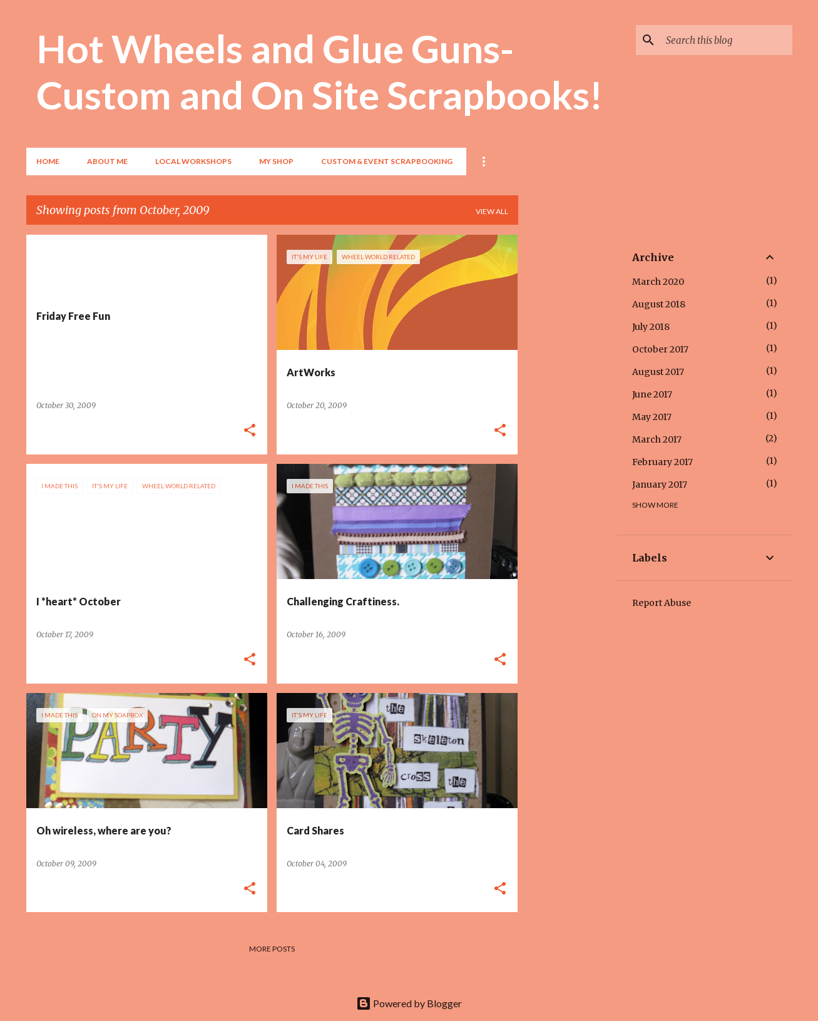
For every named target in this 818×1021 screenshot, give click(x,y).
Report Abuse (661, 602)
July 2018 (651, 326)
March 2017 (657, 439)
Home (47, 161)
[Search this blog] (726, 40)
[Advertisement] (568, 422)
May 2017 (652, 417)
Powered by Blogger (409, 1003)
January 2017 (659, 484)
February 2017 (662, 462)
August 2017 (658, 371)
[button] (249, 431)
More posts (272, 948)
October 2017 (660, 349)
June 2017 (652, 394)
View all (492, 211)
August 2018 (658, 304)
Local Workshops (193, 161)
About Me (107, 161)
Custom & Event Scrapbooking (386, 161)
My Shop (276, 161)
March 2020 (658, 281)
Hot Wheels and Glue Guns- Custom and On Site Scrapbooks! (319, 71)
